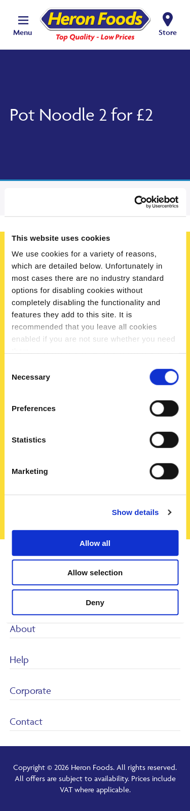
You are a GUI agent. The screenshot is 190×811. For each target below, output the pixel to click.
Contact (26, 721)
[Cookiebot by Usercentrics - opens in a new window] (135, 202)
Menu (22, 32)
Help (19, 659)
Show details (135, 512)
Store (168, 32)
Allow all (95, 542)
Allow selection (95, 572)
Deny (95, 602)
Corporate (30, 690)
